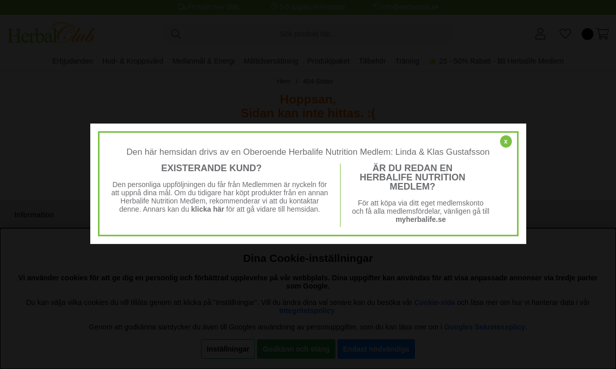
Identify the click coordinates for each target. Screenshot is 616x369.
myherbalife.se (420, 219)
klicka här (208, 209)
